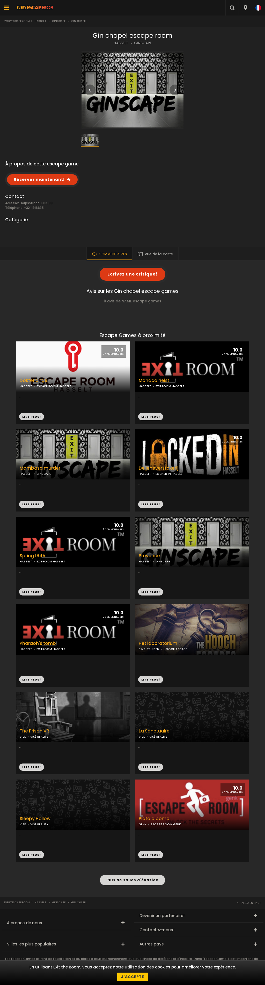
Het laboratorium (158, 643)
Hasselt (40, 21)
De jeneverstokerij (158, 468)
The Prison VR (34, 731)
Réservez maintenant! (39, 179)
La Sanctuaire (154, 731)
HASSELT (121, 43)
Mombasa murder (40, 468)
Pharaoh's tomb (38, 643)
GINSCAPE (143, 43)
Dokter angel (34, 380)
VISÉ (23, 737)
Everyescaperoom (17, 21)
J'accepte (132, 976)
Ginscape (58, 21)
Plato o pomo (154, 818)
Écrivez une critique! (132, 274)
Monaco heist (154, 380)
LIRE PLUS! (150, 417)
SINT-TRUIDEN (149, 649)
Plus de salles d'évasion (132, 880)
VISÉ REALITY (39, 737)
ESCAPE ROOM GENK (166, 824)
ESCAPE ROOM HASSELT (53, 386)
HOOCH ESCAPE (175, 649)
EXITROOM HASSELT (170, 386)
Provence (149, 556)
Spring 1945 (32, 556)
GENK (142, 824)
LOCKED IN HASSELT (170, 474)
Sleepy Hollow (35, 818)
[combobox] (245, 8)
